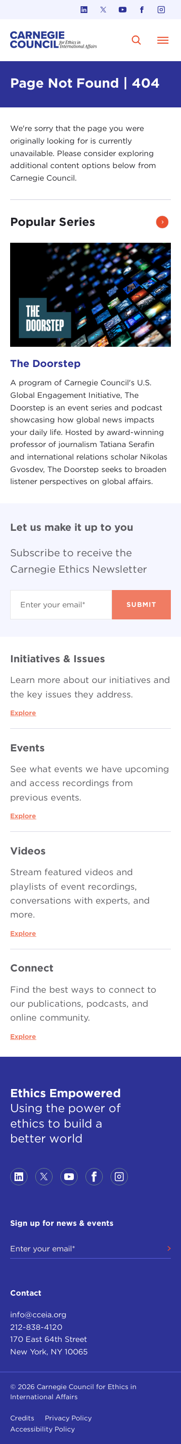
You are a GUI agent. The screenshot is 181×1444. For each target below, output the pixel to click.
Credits (22, 1418)
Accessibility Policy (42, 1429)
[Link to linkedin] (84, 9)
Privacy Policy (68, 1418)
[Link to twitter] (103, 9)
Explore (23, 713)
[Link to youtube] (122, 9)
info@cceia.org (38, 1314)
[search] (136, 40)
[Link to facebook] (142, 9)
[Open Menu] (163, 40)
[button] (162, 222)
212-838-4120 (36, 1327)
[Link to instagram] (161, 9)
